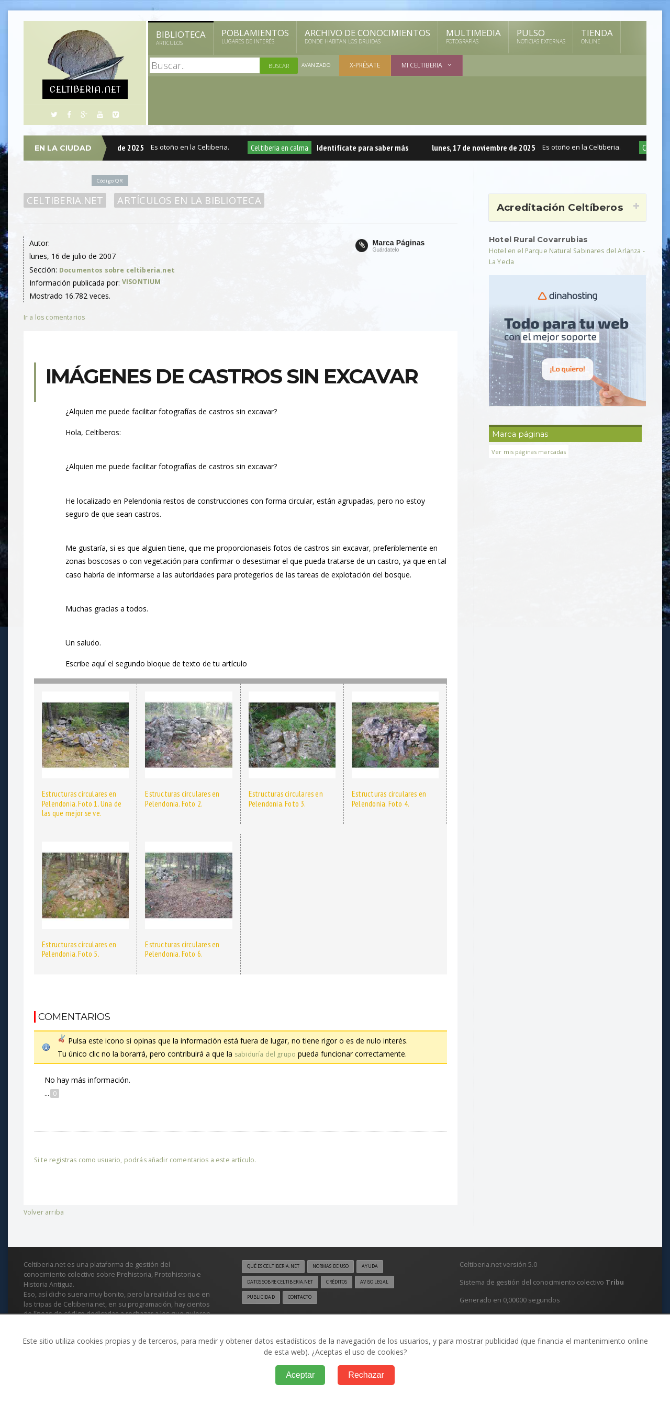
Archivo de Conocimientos (367, 36)
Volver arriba (45, 1212)
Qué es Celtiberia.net (277, 1267)
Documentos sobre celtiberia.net (121, 270)
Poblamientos (255, 36)
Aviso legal (394, 1283)
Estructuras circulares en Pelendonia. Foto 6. (181, 949)
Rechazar (366, 1374)
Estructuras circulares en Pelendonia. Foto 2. (181, 798)
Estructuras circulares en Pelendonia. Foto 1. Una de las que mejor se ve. (85, 803)
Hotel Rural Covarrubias (543, 239)
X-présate (367, 65)
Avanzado (317, 66)
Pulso (541, 36)
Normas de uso (344, 1267)
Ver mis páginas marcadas (532, 451)
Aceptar (300, 1374)
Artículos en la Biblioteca (183, 200)
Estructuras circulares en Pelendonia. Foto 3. (284, 798)
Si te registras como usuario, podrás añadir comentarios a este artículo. (155, 1159)
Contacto (306, 1299)
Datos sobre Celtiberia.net (286, 1283)
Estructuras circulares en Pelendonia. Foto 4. (387, 798)
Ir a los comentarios (58, 317)
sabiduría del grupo (266, 1054)
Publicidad (262, 1299)
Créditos (352, 1283)
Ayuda (389, 1267)
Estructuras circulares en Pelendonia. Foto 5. (78, 949)
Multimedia (473, 36)
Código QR (112, 180)
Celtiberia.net (63, 200)
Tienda (597, 36)
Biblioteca (181, 37)
